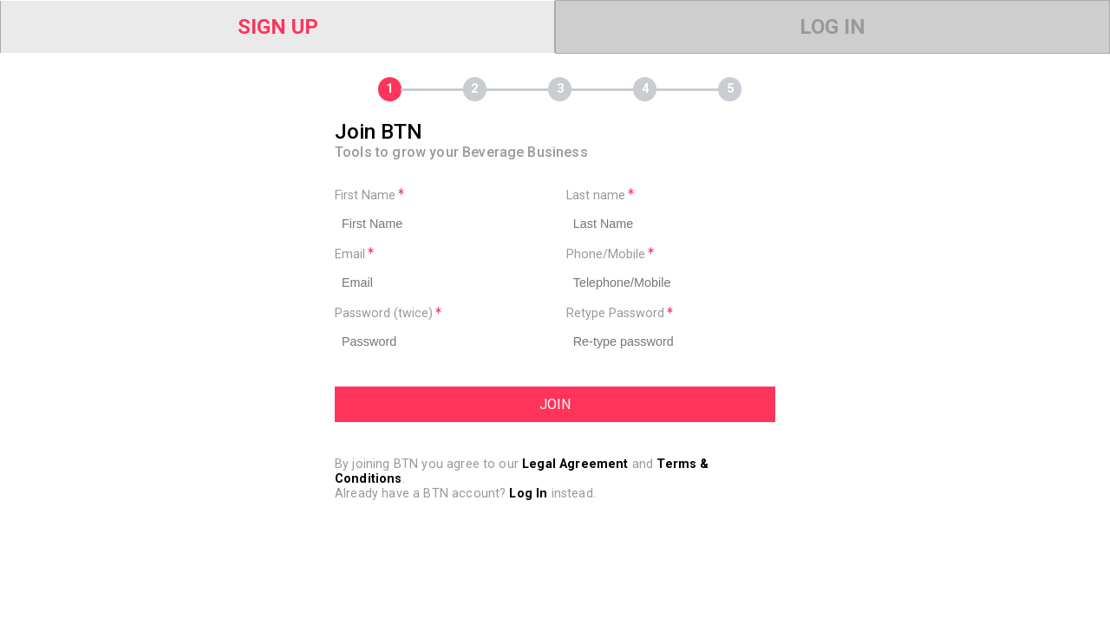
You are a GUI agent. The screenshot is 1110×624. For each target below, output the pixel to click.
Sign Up (278, 27)
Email (354, 254)
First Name (369, 195)
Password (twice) (388, 313)
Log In (832, 27)
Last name (600, 195)
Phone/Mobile (610, 254)
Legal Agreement (575, 464)
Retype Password (619, 313)
